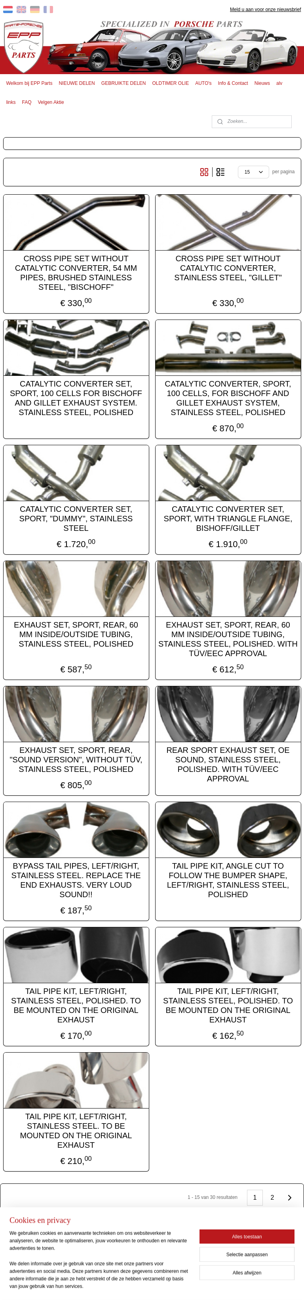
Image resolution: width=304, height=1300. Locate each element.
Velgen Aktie (51, 102)
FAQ (27, 102)
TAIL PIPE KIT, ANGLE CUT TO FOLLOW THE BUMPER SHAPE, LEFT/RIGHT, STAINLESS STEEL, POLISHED (228, 879)
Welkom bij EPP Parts (29, 83)
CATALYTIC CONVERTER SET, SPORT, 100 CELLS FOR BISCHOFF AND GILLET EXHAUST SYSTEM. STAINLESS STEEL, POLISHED (76, 397)
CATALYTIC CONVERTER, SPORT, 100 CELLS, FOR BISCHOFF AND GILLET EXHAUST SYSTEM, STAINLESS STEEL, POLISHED (228, 397)
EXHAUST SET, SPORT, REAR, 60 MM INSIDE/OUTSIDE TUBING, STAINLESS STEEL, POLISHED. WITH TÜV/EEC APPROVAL (228, 638)
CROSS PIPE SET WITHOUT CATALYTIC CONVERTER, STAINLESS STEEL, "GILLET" (228, 267)
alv (279, 83)
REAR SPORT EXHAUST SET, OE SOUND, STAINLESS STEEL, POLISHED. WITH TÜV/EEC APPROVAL (227, 764)
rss (140, 1285)
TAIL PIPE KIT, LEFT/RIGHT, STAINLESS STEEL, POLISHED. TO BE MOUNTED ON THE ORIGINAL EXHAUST (76, 1005)
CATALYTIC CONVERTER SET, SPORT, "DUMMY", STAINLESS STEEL (76, 518)
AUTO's (203, 83)
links (11, 102)
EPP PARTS (123, 1248)
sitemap (126, 1285)
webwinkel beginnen (166, 1285)
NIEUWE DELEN (77, 83)
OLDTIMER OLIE (170, 83)
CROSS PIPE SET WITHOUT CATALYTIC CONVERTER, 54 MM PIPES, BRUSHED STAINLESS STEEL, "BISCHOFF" (76, 272)
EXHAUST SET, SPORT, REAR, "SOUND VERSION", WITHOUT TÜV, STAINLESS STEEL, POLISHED (76, 759)
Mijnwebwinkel (228, 1285)
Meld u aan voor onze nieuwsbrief (265, 9)
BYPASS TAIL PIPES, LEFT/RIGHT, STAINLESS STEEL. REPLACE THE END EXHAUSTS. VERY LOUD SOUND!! (76, 879)
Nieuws (262, 83)
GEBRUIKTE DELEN (123, 83)
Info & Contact (233, 83)
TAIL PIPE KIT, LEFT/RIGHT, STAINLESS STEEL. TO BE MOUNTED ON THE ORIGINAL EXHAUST (76, 1130)
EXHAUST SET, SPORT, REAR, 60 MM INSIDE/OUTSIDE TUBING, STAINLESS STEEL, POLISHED (76, 634)
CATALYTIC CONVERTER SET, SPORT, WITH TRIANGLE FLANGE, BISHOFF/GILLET (228, 518)
